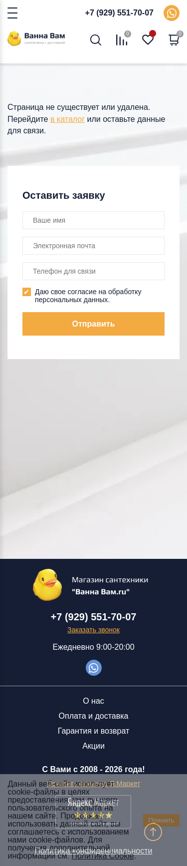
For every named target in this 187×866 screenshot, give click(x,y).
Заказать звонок (93, 630)
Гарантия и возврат (94, 731)
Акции (93, 746)
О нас (93, 701)
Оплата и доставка (94, 716)
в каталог (67, 119)
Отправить (93, 324)
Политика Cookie (103, 856)
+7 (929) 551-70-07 (119, 12)
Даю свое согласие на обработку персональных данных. (88, 296)
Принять (161, 820)
